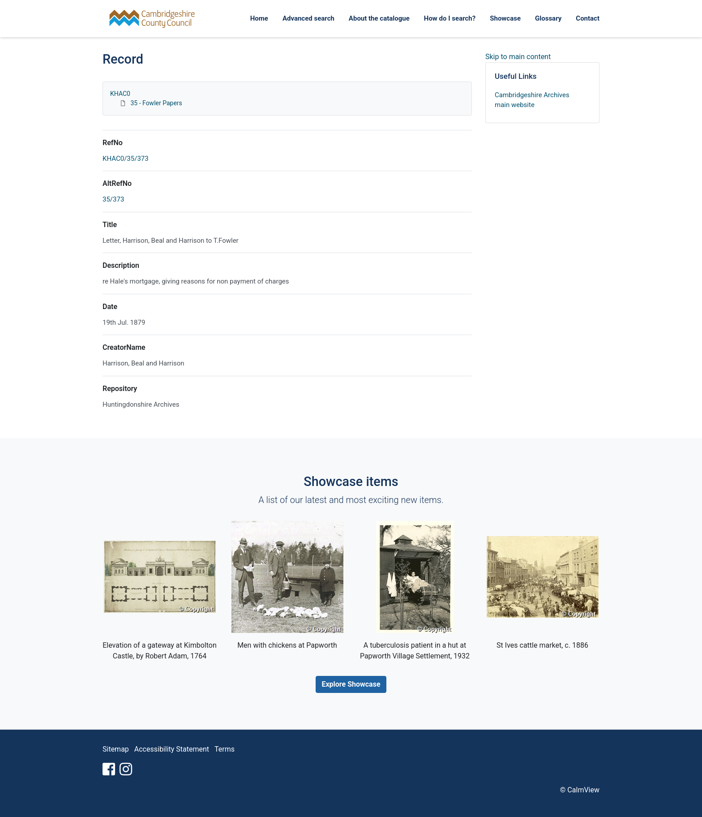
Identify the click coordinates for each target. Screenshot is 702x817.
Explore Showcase (350, 684)
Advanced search (308, 18)
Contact (587, 18)
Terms (224, 749)
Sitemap (116, 749)
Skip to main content (518, 56)
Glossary (548, 18)
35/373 (113, 199)
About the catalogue (379, 18)
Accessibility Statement (171, 749)
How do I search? (449, 18)
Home (259, 18)
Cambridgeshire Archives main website (532, 100)
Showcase (505, 18)
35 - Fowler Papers (156, 103)
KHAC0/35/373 (126, 159)
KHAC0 (120, 93)
